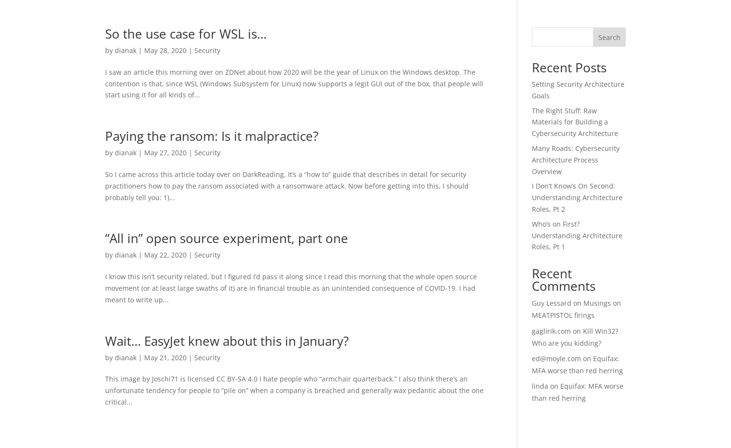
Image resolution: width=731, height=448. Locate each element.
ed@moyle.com (556, 358)
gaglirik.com (551, 331)
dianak (125, 50)
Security (207, 50)
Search (609, 37)
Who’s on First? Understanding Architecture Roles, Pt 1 (577, 235)
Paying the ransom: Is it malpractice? (211, 136)
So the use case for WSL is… (186, 33)
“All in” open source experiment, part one (226, 238)
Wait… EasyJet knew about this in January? (227, 341)
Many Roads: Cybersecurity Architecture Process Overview (576, 160)
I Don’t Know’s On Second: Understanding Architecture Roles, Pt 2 (577, 197)
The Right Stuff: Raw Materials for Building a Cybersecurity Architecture (575, 122)
